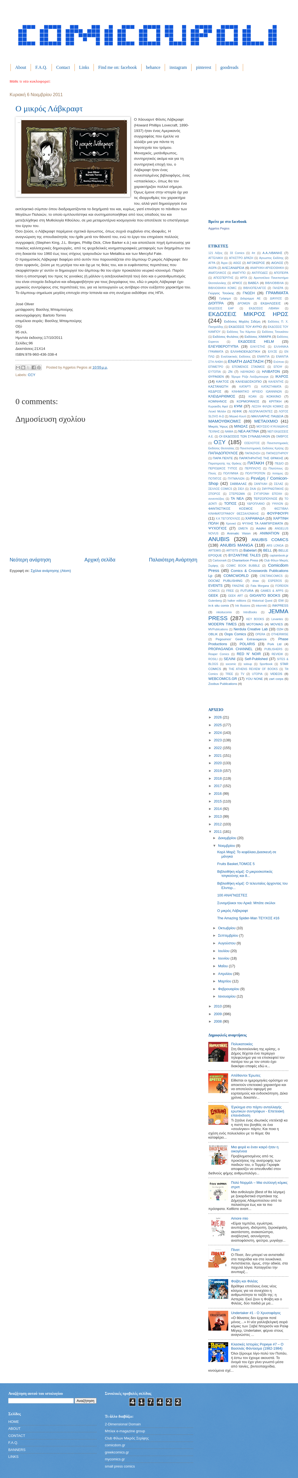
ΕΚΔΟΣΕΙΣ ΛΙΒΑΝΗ (264, 308)
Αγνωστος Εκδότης (271, 258)
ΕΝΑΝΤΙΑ (263, 356)
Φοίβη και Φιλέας (244, 1281)
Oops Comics (235, 634)
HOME (13, 1422)
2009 (218, 1014)
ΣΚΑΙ (253, 488)
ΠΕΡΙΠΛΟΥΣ (253, 468)
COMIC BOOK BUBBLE (243, 565)
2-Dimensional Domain (123, 1424)
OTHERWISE (279, 634)
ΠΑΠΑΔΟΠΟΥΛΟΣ (223, 453)
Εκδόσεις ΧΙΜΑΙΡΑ (257, 336)
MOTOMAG (254, 624)
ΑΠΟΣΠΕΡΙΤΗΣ (223, 277)
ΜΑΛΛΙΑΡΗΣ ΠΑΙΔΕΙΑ (267, 416)
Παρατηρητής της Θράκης (224, 463)
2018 (218, 778)
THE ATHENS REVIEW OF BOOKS (253, 669)
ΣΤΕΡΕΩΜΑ (237, 493)
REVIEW (277, 654)
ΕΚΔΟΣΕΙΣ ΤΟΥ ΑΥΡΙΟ (245, 326)
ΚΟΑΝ (253, 396)
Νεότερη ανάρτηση (30, 560)
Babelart (250, 550)
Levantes (277, 619)
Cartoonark (220, 560)
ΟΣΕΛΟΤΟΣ (252, 443)
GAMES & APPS (272, 590)
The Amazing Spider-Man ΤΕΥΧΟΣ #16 (248, 918)
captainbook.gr (279, 555)
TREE (229, 673)
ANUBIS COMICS (269, 539)
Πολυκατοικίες (242, 1044)
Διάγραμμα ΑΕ (250, 298)
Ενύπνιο (278, 361)
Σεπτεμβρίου (228, 935)
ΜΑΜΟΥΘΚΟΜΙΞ (224, 421)
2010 (218, 1006)
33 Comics (237, 253)
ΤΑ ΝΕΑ (237, 498)
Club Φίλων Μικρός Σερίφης (127, 1438)
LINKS (13, 1457)
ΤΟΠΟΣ (230, 503)
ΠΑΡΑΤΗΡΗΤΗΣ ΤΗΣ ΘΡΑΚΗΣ (261, 458)
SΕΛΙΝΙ (229, 659)
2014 (218, 809)
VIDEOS (276, 673)
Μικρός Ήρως (218, 426)
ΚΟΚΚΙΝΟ (274, 396)
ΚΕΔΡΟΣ (214, 391)
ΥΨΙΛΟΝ (277, 503)
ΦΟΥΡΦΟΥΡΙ (277, 513)
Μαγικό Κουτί (237, 416)
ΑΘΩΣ (237, 262)
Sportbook (266, 664)
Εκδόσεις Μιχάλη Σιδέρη (242, 321)
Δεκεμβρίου (227, 838)
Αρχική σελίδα (99, 560)
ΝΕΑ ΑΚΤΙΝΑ (248, 431)
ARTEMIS (214, 550)
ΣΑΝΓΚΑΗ (260, 483)
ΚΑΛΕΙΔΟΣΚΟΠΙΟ (249, 381)
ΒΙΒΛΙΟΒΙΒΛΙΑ (274, 283)
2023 (218, 740)
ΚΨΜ (238, 406)
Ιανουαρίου (227, 996)
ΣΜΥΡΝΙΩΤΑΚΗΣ (273, 488)
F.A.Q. (41, 67)
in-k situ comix (218, 605)
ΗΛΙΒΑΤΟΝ (271, 371)
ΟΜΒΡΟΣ (282, 436)
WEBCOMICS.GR (222, 679)
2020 (218, 763)
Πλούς (212, 473)
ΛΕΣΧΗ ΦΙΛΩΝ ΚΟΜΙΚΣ (268, 406)
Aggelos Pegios (218, 228)
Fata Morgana (260, 585)
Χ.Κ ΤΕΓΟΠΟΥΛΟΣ (228, 518)
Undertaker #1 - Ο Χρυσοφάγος (256, 1313)
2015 (218, 801)
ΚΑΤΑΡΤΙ (245, 386)
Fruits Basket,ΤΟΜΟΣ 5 (236, 864)
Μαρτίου (225, 981)
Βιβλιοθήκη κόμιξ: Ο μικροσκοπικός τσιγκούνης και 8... (245, 873)
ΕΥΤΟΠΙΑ (214, 371)
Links (84, 67)
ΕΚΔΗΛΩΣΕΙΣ (270, 303)
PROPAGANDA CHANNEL (230, 649)
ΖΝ (230, 371)
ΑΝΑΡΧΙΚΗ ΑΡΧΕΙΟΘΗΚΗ (267, 267)
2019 (218, 771)
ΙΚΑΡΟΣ (281, 376)
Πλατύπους (276, 468)
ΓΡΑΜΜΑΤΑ (277, 292)
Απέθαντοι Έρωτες (245, 1075)
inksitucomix (224, 612)
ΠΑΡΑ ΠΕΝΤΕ (223, 458)
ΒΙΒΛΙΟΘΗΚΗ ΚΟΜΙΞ (222, 288)
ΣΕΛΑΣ (278, 483)
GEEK (213, 595)
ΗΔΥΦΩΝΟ (247, 371)
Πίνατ (235, 1250)
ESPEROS (275, 580)
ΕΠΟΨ (278, 366)
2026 (218, 717)
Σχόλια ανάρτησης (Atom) (51, 571)
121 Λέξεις (215, 253)
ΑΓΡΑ (211, 262)
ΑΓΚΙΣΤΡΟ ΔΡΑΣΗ (241, 258)
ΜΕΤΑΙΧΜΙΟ (266, 421)
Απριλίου (225, 974)
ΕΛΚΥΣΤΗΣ (257, 346)
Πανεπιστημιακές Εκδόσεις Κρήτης (262, 448)
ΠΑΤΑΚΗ (256, 463)
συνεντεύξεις (216, 498)
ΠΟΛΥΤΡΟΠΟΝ (255, 473)
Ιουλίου (224, 951)
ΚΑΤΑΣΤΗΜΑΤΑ (271, 386)
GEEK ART (235, 595)
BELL (267, 550)
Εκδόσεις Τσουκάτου (275, 331)
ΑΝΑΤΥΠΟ (239, 272)
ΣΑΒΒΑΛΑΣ (238, 483)
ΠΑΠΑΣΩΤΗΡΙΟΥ (277, 453)
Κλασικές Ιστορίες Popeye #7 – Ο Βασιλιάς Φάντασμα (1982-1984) (257, 1346)
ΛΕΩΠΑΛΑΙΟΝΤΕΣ (261, 411)
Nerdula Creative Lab (251, 629)
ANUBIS (219, 539)
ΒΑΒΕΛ (253, 283)
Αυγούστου (227, 943)
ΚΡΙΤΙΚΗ (275, 401)
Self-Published (256, 659)
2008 (218, 1021)
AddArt (261, 528)
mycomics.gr (115, 1459)
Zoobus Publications (222, 683)
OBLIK (213, 634)
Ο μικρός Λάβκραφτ (49, 108)
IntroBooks (250, 612)
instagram (178, 67)
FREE (230, 590)
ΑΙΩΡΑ (212, 267)
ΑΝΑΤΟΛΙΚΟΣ (217, 272)
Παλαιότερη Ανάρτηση (173, 560)
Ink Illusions (242, 605)
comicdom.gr (115, 1445)
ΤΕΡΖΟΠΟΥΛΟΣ (265, 498)
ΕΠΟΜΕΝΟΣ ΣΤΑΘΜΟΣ (248, 366)
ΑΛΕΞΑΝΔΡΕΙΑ (233, 267)
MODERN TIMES (222, 624)
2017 (218, 786)
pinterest (203, 67)
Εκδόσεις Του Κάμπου (241, 331)
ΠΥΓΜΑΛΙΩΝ (236, 478)
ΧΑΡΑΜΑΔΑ (255, 518)
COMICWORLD (236, 576)
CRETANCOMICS (271, 575)
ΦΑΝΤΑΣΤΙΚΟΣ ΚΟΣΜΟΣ (230, 508)
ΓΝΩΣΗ (249, 293)
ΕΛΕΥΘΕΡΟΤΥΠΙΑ (223, 346)
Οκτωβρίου (227, 928)
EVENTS (215, 585)
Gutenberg (215, 600)
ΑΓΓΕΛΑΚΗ (215, 258)
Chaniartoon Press (245, 560)
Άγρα (224, 262)
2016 (218, 793)
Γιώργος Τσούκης (221, 293)
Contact (63, 67)
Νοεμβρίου (227, 846)
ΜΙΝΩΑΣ (241, 426)
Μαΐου (223, 966)
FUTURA (246, 590)
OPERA (260, 634)
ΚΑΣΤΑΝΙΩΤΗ (218, 386)
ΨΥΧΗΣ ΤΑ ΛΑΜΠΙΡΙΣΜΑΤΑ (262, 523)
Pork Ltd (274, 644)
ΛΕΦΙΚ (237, 411)
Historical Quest (262, 600)
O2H (280, 629)
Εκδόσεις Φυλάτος (226, 336)
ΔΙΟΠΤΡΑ (216, 303)
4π (253, 253)
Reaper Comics (218, 654)
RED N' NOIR (249, 654)
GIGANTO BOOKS (264, 595)
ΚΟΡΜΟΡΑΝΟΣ (248, 401)
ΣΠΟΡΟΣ (214, 493)
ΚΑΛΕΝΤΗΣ (276, 381)
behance (153, 67)
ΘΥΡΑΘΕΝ (216, 376)
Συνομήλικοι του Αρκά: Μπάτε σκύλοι (246, 903)
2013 (218, 816)
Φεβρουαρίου (229, 989)
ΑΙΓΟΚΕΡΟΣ (256, 262)
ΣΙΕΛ (241, 488)
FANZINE (238, 585)
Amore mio (239, 1218)
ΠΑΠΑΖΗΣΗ (252, 453)
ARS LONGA (275, 545)
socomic (231, 664)
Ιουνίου (224, 958)
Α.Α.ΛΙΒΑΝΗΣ (272, 253)
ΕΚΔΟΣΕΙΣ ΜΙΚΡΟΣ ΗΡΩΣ (248, 314)
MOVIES (276, 624)
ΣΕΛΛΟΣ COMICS (220, 488)
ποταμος (277, 473)
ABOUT (14, 1428)
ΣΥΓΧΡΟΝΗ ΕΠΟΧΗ (268, 493)
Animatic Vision (239, 533)
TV (242, 673)
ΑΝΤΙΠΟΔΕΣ (260, 272)
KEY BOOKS (255, 619)
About (20, 67)
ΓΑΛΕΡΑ (278, 288)
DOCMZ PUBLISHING (225, 580)
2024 (218, 733)
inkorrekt (261, 605)
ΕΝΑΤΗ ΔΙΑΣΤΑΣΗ (246, 361)
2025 (218, 725)
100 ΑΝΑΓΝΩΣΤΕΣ (232, 895)
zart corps (276, 678)
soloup (248, 664)
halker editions (237, 600)
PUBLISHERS (273, 649)
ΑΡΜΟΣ (237, 283)
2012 (218, 824)
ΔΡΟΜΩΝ (244, 303)
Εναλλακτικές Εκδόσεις (236, 356)
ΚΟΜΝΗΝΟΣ (217, 401)
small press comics (120, 1466)
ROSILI (213, 659)
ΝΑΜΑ (229, 431)
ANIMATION (270, 533)
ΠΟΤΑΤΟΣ (215, 478)
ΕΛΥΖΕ (272, 351)
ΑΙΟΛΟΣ (277, 262)
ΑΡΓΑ (243, 277)
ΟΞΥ (31, 375)
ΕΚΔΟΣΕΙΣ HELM (256, 341)
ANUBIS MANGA (236, 545)
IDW (281, 600)
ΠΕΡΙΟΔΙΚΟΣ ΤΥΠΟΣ (222, 468)
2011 (218, 831)
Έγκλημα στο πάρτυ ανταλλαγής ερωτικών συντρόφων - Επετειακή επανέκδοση (257, 1111)
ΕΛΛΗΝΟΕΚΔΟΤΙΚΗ (245, 351)
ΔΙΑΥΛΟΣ (276, 298)
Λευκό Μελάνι (217, 411)
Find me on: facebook (117, 67)
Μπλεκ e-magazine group (125, 1431)
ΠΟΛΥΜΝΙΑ (230, 473)
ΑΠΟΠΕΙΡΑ (281, 272)
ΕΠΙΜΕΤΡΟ (215, 366)
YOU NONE (254, 678)
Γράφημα (225, 298)
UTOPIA (257, 673)
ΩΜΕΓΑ (243, 528)
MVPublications (218, 629)
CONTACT (16, 1436)
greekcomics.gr (117, 1452)
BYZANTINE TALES (244, 555)
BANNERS (16, 1450)
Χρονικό (231, 523)
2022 (218, 748)
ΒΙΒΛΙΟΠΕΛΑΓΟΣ (254, 288)
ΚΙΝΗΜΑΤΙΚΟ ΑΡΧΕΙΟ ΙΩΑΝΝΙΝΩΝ (257, 391)
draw (255, 580)
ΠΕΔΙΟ (279, 463)
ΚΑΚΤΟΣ (222, 381)
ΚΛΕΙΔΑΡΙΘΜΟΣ (221, 396)
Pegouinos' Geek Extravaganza (241, 639)
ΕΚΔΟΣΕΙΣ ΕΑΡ (221, 308)
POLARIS (247, 644)
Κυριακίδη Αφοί (218, 406)
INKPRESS (280, 605)
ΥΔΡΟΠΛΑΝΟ (256, 503)
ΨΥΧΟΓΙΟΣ (217, 528)
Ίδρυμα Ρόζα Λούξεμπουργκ (249, 376)
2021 (218, 755)
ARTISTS (232, 550)
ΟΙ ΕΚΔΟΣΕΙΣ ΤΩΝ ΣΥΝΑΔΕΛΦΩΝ (244, 436)
